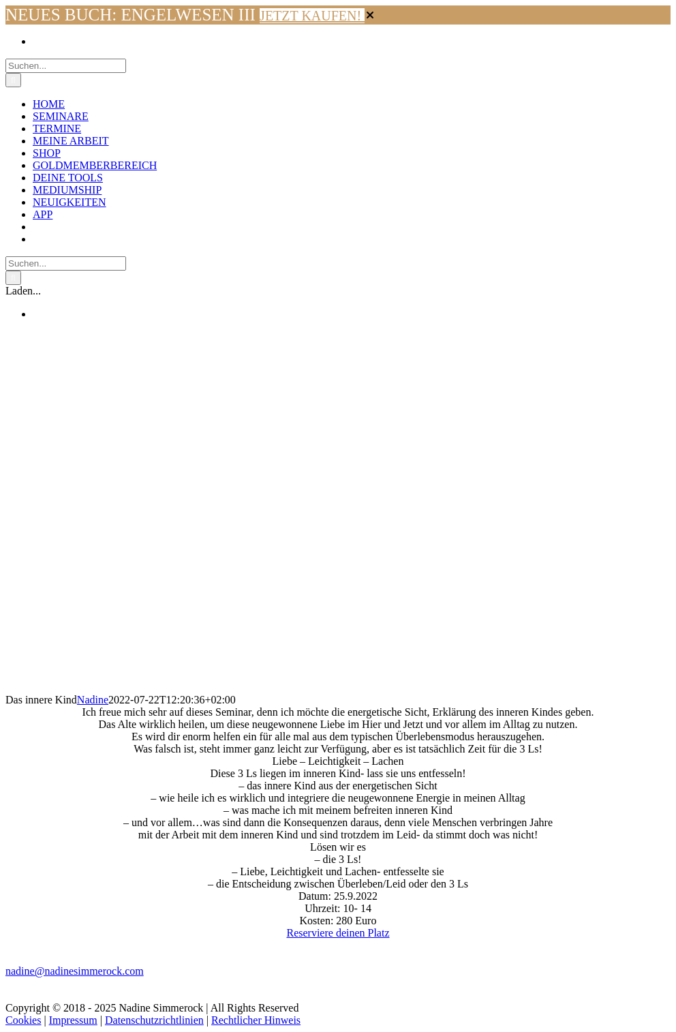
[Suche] (13, 80)
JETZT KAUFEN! (312, 15)
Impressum (73, 1020)
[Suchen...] (65, 66)
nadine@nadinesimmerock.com (74, 971)
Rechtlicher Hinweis (256, 1020)
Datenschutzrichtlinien (154, 1020)
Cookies (23, 1020)
